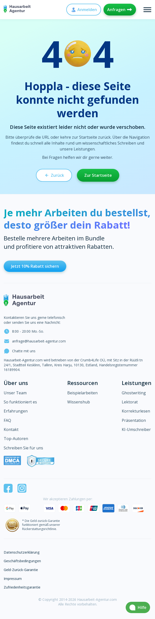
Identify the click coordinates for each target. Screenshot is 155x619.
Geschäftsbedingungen (22, 561)
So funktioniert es (20, 402)
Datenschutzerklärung (22, 552)
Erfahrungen (16, 411)
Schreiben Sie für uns (23, 448)
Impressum (13, 578)
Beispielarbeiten (82, 393)
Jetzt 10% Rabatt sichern (35, 266)
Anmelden (83, 10)
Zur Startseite (98, 175)
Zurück (54, 175)
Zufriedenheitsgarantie (22, 587)
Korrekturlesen (136, 411)
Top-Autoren (16, 438)
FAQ (7, 420)
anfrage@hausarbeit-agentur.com (35, 341)
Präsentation (134, 420)
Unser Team (15, 393)
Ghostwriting (134, 393)
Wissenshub (78, 402)
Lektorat (130, 402)
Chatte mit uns (19, 351)
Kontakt (11, 429)
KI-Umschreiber (136, 429)
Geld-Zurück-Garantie (21, 569)
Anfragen (119, 10)
